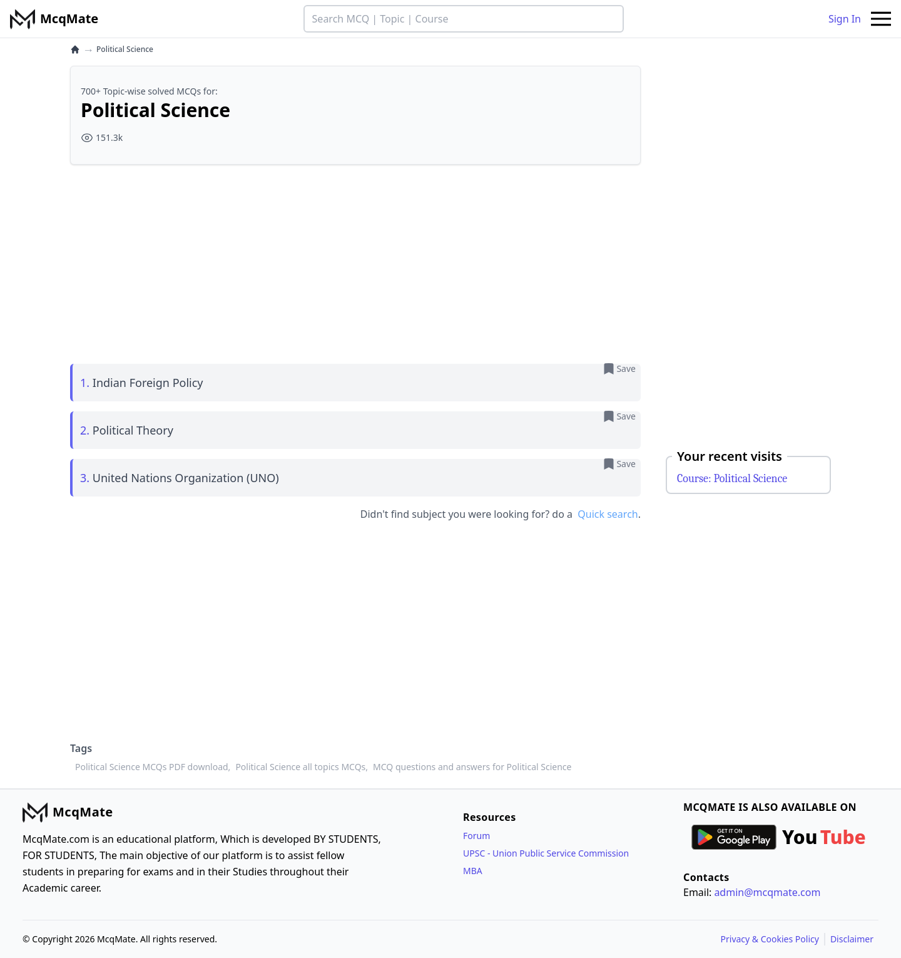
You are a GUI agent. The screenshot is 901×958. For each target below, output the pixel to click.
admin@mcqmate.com (767, 892)
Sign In (844, 19)
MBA (472, 871)
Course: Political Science (732, 478)
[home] (75, 49)
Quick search (608, 514)
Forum (476, 836)
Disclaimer (851, 939)
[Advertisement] (355, 262)
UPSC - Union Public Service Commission (546, 853)
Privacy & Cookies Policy (770, 939)
